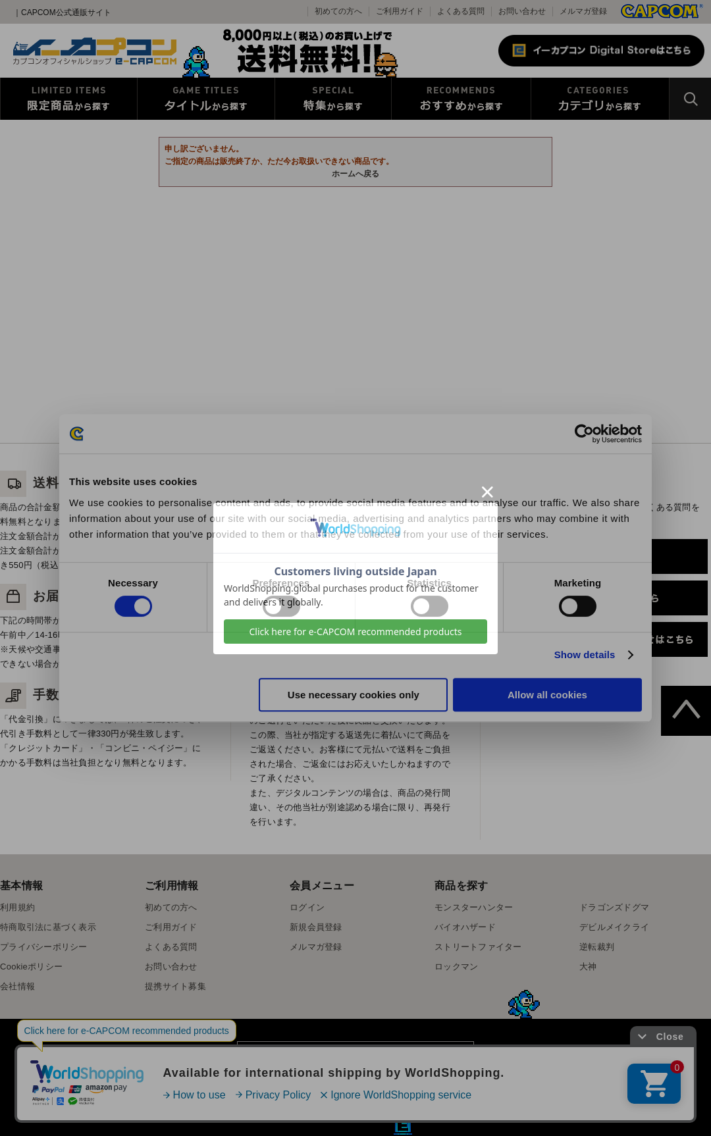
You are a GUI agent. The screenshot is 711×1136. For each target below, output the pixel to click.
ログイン (307, 907)
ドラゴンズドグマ (614, 907)
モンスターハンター (473, 907)
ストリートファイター (478, 947)
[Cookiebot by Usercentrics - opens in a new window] (584, 434)
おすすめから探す (461, 99)
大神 (588, 966)
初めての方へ (171, 907)
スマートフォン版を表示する (355, 1059)
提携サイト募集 (175, 986)
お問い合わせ (522, 11)
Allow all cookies (547, 694)
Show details (585, 654)
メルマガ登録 (583, 11)
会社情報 (17, 986)
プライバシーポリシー (44, 947)
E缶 (402, 1125)
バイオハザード (465, 927)
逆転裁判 (596, 947)
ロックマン (456, 966)
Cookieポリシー (31, 966)
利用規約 (17, 907)
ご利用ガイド (171, 927)
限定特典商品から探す (69, 99)
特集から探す (333, 99)
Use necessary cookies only (353, 694)
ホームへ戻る (355, 173)
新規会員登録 (316, 927)
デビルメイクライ (614, 927)
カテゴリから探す (600, 99)
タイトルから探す (206, 99)
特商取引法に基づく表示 (48, 927)
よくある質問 (461, 11)
